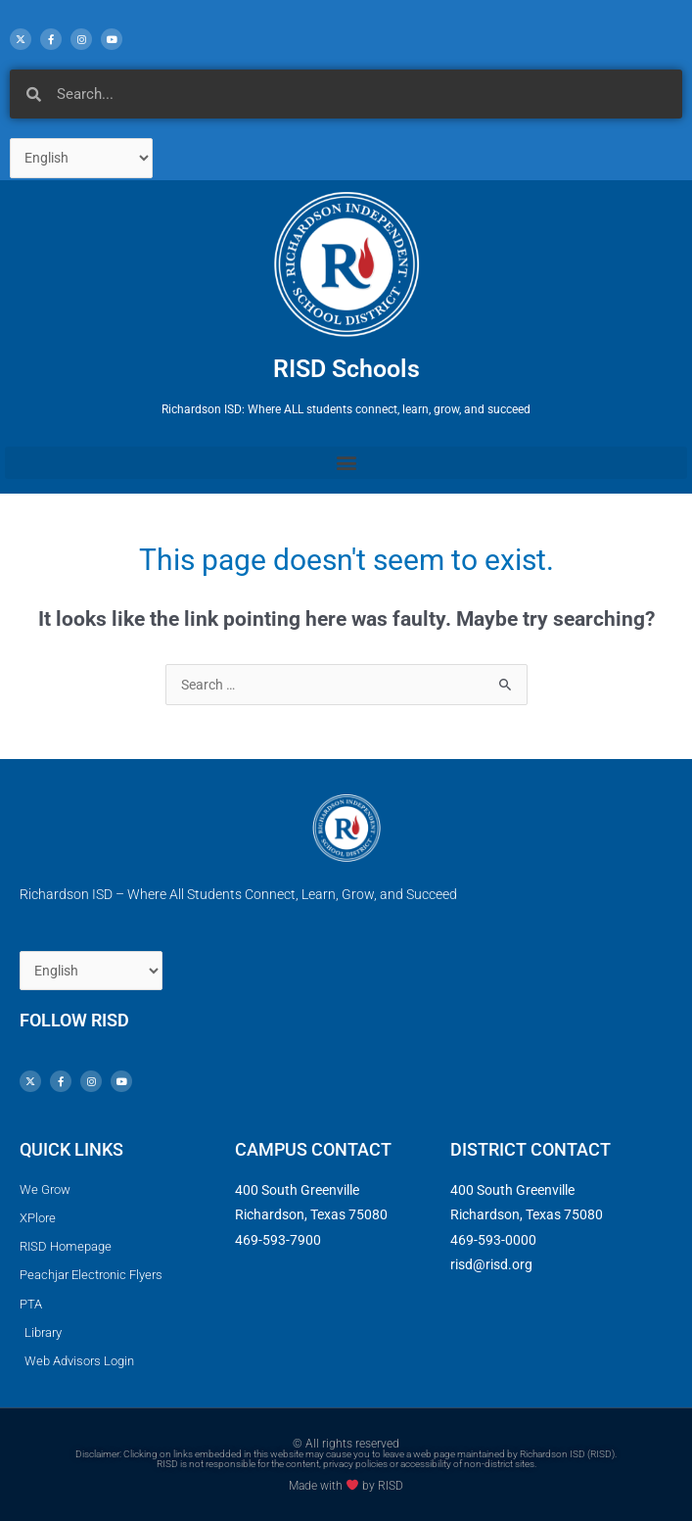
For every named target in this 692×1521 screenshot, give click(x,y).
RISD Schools (346, 369)
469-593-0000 (493, 1240)
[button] (346, 463)
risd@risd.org (491, 1264)
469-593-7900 (278, 1240)
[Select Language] (81, 158)
